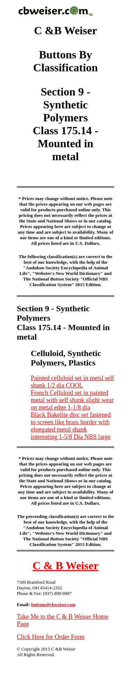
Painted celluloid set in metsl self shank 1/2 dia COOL (72, 382)
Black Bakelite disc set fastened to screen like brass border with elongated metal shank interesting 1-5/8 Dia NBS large (71, 425)
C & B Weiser (65, 565)
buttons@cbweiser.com (53, 604)
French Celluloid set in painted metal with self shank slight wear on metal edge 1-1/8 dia (72, 400)
